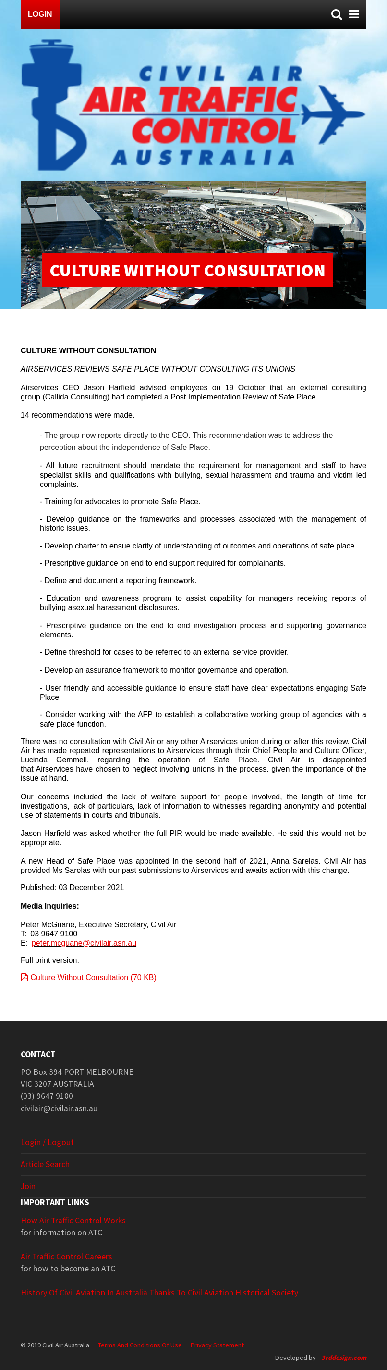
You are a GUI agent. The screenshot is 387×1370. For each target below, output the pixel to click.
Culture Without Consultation (89, 977)
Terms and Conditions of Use (140, 1345)
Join (28, 1186)
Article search (45, 1164)
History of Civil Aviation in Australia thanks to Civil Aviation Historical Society (159, 1292)
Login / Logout (47, 1142)
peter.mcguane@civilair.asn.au (84, 943)
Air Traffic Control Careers (66, 1256)
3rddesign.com (343, 1357)
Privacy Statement (217, 1345)
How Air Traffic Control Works (73, 1220)
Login (40, 14)
